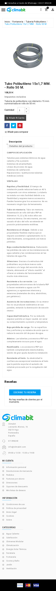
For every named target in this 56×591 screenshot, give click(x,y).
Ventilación (11, 568)
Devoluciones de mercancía (19, 471)
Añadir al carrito (15, 118)
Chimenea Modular (15, 541)
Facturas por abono (15, 479)
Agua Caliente (12, 534)
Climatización (12, 545)
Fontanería (11, 557)
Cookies (10, 516)
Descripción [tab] (15, 142)
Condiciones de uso (15, 504)
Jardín (9, 565)
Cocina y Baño (13, 561)
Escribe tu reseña (25, 392)
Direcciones (11, 483)
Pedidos (10, 475)
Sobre (9, 520)
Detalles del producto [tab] (21, 146)
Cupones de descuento (17, 486)
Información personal (16, 467)
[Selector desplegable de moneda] (53, 9)
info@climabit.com (17, 447)
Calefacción (11, 537)
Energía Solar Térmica (16, 549)
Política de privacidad (16, 508)
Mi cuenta (8, 461)
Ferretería (10, 553)
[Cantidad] (21, 110)
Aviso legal (11, 512)
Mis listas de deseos (16, 490)
